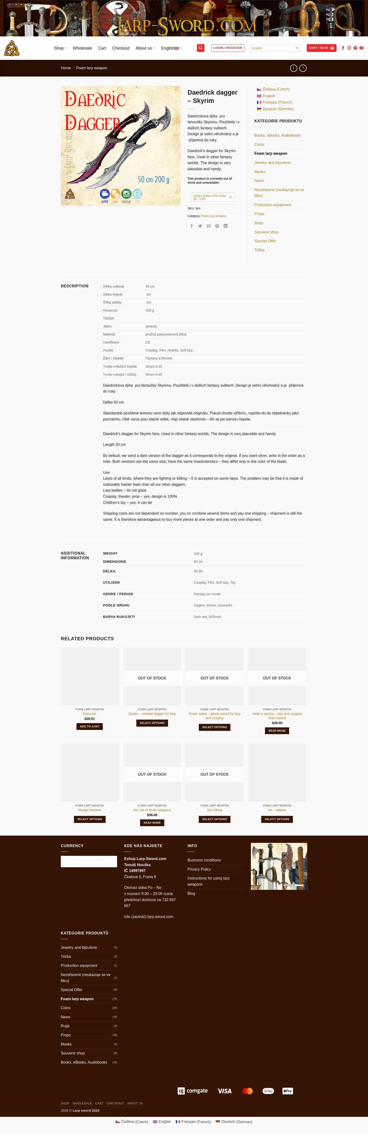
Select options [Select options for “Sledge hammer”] (89, 819)
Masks (259, 172)
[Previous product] (303, 68)
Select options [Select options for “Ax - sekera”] (277, 819)
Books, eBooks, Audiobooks (277, 135)
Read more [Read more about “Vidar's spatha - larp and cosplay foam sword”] (277, 730)
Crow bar (89, 714)
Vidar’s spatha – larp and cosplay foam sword (277, 716)
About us (145, 48)
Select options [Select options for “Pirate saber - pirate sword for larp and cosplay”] (214, 727)
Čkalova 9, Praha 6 (140, 877)
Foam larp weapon (91, 68)
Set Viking (214, 810)
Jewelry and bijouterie (272, 163)
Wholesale (82, 48)
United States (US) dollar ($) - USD (209, 197)
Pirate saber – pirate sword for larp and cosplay (215, 716)
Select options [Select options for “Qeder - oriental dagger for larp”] (152, 722)
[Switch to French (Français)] (275, 102)
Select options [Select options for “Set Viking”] (214, 819)
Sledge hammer (90, 810)
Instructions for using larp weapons (209, 881)
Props (259, 214)
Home (66, 68)
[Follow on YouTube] (361, 48)
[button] (200, 48)
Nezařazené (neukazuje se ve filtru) (279, 193)
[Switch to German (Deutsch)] (275, 109)
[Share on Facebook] (192, 226)
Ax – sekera (277, 810)
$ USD (257, 48)
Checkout (121, 48)
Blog (191, 893)
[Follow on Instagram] (349, 48)
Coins (259, 145)
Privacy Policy (199, 869)
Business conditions (204, 860)
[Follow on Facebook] (343, 48)
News (259, 181)
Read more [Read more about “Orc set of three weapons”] (152, 822)
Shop (60, 48)
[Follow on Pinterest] (355, 48)
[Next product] (293, 68)
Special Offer (265, 241)
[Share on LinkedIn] (226, 226)
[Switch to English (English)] (275, 96)
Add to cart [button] (90, 726)
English (171, 48)
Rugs (258, 223)
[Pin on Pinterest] (217, 226)
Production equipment (272, 205)
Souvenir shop (266, 232)
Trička (259, 250)
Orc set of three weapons (152, 810)
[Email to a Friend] (209, 226)
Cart (102, 48)
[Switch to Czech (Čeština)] (275, 89)
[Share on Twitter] (200, 226)
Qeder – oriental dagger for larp (152, 714)
